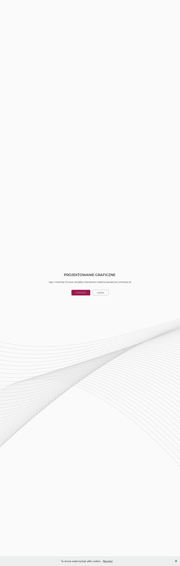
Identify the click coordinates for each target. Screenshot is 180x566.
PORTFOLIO (81, 293)
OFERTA (100, 293)
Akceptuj (107, 561)
